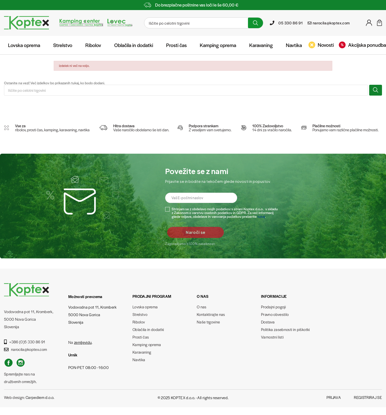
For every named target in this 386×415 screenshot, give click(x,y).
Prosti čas (176, 45)
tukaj (261, 216)
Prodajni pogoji (273, 306)
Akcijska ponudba (362, 44)
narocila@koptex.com (25, 349)
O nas (202, 306)
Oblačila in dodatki (133, 45)
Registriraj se (368, 397)
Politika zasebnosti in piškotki (285, 329)
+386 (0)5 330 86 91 (24, 341)
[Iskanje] (195, 23)
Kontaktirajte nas (211, 314)
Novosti (321, 44)
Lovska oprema (24, 45)
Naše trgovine (208, 321)
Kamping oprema (218, 45)
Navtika (294, 45)
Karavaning (261, 45)
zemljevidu (83, 342)
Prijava (334, 397)
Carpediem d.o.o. (40, 397)
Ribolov (93, 45)
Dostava (268, 321)
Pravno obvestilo (275, 314)
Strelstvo (62, 45)
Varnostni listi (272, 337)
